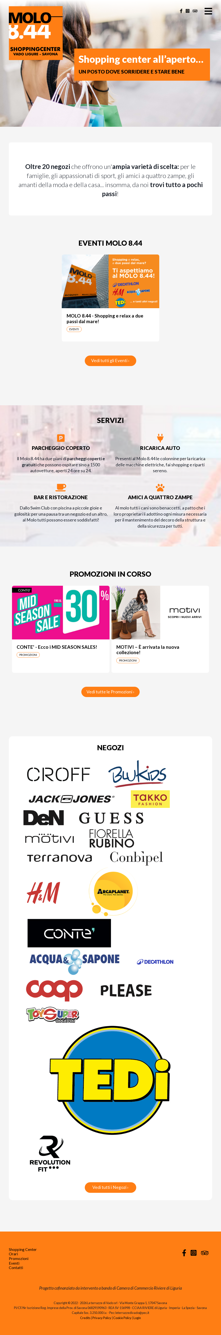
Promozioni (18, 1258)
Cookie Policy (122, 1318)
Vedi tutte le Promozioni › (110, 691)
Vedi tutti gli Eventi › (110, 360)
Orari (13, 1253)
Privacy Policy (101, 1318)
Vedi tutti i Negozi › (110, 1187)
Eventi (14, 1263)
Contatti (16, 1267)
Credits (85, 1318)
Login (137, 1318)
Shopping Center (23, 1249)
